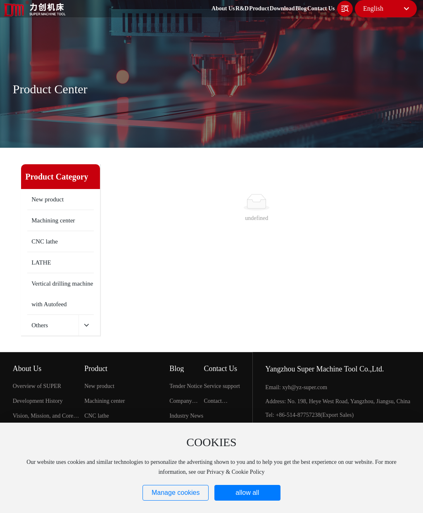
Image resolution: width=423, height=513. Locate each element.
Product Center (50, 89)
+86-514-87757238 (298, 415)
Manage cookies (176, 492)
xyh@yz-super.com (304, 387)
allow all (247, 492)
